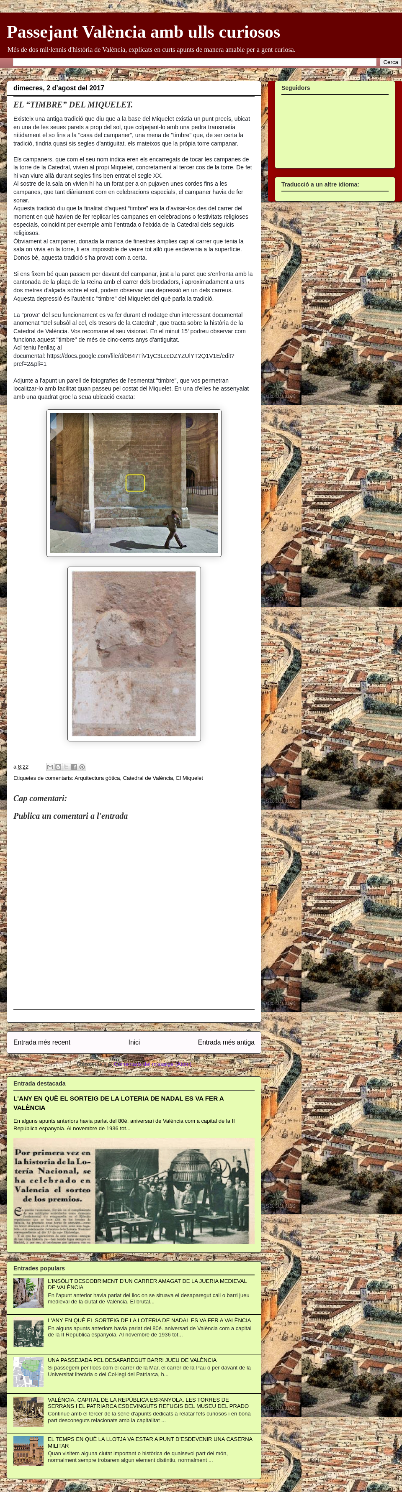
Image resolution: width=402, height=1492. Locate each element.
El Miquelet (189, 778)
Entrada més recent (41, 1042)
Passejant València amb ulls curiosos (143, 31)
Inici (134, 1042)
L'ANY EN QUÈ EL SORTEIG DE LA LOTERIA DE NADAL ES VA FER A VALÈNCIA (149, 1320)
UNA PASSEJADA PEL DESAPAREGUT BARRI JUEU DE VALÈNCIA (132, 1360)
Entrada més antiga (226, 1042)
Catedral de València (148, 778)
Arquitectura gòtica (97, 778)
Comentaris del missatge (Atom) (153, 1064)
